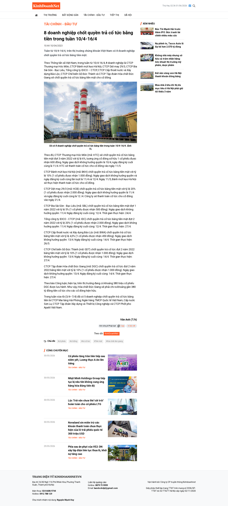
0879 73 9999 (101, 485)
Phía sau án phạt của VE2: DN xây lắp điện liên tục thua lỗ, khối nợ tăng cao (87, 450)
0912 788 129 (46, 494)
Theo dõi (98, 333)
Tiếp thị (114, 15)
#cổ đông (73, 341)
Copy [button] (120, 326)
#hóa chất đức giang (114, 341)
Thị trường (50, 15)
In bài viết (131, 326)
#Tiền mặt (98, 341)
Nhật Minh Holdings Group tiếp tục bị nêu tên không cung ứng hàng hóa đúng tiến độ (86, 382)
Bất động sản (70, 15)
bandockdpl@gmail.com (106, 488)
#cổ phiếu (62, 341)
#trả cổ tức (85, 341)
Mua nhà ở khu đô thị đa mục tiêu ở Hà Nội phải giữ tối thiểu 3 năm (169, 88)
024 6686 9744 (49, 491)
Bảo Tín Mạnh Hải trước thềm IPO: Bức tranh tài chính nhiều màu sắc (167, 32)
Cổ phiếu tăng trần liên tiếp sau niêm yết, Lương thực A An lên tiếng (86, 360)
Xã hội (128, 15)
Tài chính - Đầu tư (94, 15)
